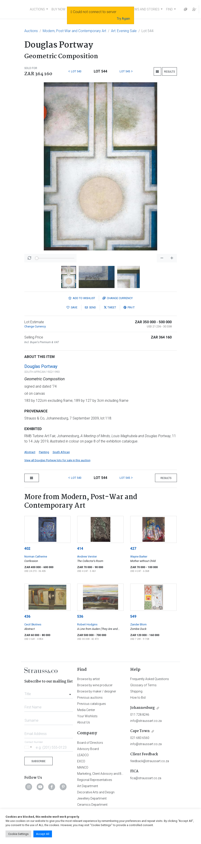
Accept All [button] (42, 834)
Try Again (123, 18)
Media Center (86, 710)
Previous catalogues (91, 704)
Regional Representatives (94, 780)
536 (80, 616)
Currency (118, 298)
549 (133, 616)
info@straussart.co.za (146, 721)
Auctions (31, 31)
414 (80, 548)
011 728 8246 (139, 714)
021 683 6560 (139, 738)
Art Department (87, 786)
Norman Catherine (35, 556)
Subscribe (38, 761)
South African (61, 452)
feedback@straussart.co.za (149, 761)
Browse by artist (88, 679)
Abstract (29, 452)
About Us (83, 722)
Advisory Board (88, 749)
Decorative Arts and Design (96, 792)
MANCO (82, 767)
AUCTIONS (37, 9)
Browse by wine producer (95, 685)
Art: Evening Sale (124, 31)
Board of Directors (90, 742)
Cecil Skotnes (32, 624)
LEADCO (83, 755)
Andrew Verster (87, 556)
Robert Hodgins (87, 624)
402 (27, 548)
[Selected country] (29, 747)
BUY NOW (58, 9)
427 (133, 548)
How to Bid (137, 697)
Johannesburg (142, 708)
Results (169, 71)
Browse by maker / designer (96, 691)
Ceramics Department (92, 804)
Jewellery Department (92, 798)
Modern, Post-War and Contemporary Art (74, 31)
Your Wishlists (87, 716)
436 (27, 616)
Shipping (136, 691)
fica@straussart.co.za (145, 778)
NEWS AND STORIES (144, 9)
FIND (169, 9)
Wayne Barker (138, 556)
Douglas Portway (40, 366)
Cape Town (140, 731)
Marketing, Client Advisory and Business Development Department (122, 773)
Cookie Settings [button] (18, 834)
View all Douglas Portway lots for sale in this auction (57, 460)
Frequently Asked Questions (149, 679)
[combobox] (48, 692)
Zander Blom (138, 624)
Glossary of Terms (143, 685)
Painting (44, 452)
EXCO (81, 761)
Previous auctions (90, 697)
